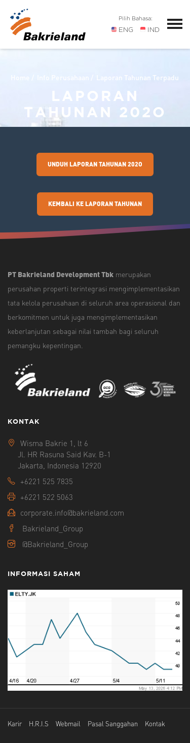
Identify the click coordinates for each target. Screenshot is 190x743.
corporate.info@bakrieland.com (72, 513)
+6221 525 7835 (46, 481)
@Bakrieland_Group (55, 544)
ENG (122, 29)
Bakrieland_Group (52, 528)
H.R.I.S (39, 723)
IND (150, 29)
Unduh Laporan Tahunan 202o (95, 164)
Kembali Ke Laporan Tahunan (95, 204)
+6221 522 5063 (46, 497)
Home (20, 77)
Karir (15, 723)
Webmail (68, 723)
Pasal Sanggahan (113, 723)
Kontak (155, 723)
